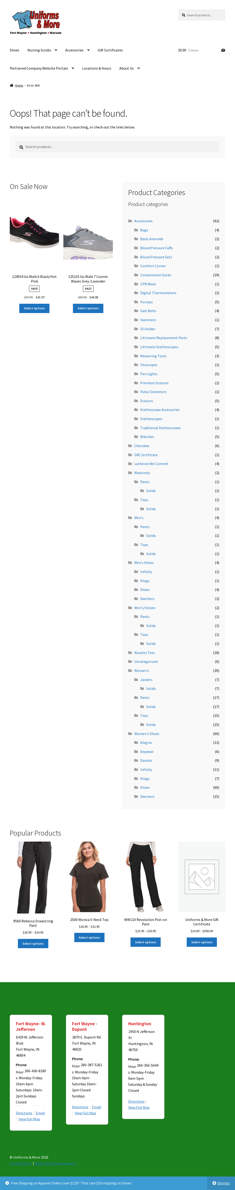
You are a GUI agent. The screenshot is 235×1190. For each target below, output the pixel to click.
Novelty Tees (144, 652)
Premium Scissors (154, 383)
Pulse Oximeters (153, 391)
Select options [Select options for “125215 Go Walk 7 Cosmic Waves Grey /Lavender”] (88, 308)
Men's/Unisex (144, 607)
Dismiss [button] (223, 1183)
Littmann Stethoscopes (159, 346)
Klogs (145, 580)
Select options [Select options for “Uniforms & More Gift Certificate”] (201, 942)
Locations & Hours (96, 68)
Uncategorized (146, 661)
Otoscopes (148, 364)
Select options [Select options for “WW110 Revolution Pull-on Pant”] (145, 942)
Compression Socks (155, 275)
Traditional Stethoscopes (160, 427)
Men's (139, 517)
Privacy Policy (21, 1163)
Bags (144, 230)
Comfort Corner (153, 265)
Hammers (148, 319)
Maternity (142, 472)
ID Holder (147, 329)
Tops (144, 499)
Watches (147, 436)
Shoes (14, 50)
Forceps (146, 302)
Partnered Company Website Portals (39, 68)
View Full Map (29, 1119)
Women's (141, 670)
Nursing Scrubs (39, 50)
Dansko (146, 760)
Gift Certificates (110, 50)
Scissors (146, 400)
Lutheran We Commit (151, 463)
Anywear (147, 751)
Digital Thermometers (158, 292)
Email (40, 1113)
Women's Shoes (146, 733)
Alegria (146, 742)
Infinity (146, 571)
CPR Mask (148, 284)
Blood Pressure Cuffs (156, 248)
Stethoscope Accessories (160, 409)
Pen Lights (148, 373)
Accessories (74, 50)
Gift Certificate (146, 454)
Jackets (146, 679)
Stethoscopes (151, 418)
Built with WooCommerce (55, 1163)
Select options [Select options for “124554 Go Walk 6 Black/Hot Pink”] (34, 308)
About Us (126, 68)
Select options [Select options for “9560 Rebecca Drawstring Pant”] (33, 943)
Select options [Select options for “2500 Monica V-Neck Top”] (89, 937)
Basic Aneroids (151, 238)
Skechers (147, 598)
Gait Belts (148, 310)
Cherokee (141, 445)
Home (19, 85)
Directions (24, 1113)
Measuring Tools (153, 356)
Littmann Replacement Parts (163, 337)
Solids (151, 490)
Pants (145, 481)
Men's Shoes (144, 562)
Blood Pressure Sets (156, 257)
